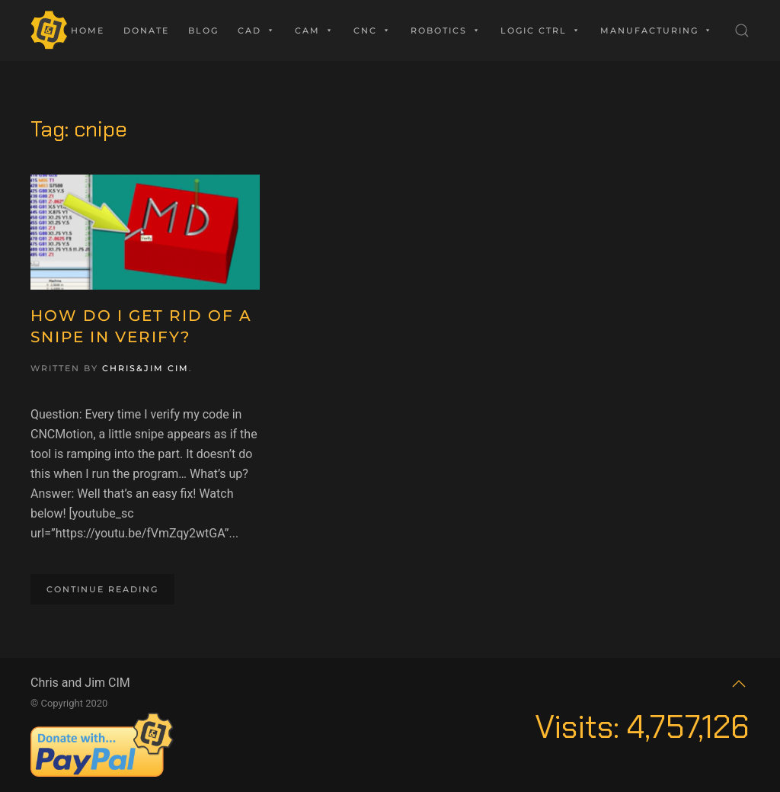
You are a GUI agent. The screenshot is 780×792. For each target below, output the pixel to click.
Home (87, 30)
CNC (372, 30)
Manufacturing (656, 30)
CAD (257, 30)
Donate (146, 30)
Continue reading (102, 589)
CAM (314, 30)
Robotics (446, 30)
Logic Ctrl (540, 30)
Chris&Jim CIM (145, 368)
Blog (203, 30)
